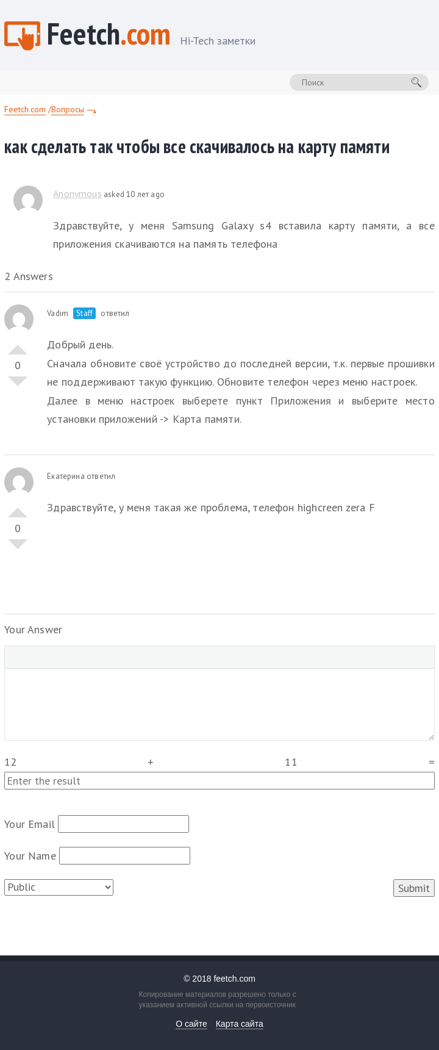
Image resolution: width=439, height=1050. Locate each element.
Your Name (30, 856)
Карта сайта (239, 1024)
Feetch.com (25, 109)
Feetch (151, 35)
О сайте (191, 1024)
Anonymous (77, 193)
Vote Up (17, 344)
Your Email (29, 824)
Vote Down (17, 386)
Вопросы (67, 109)
